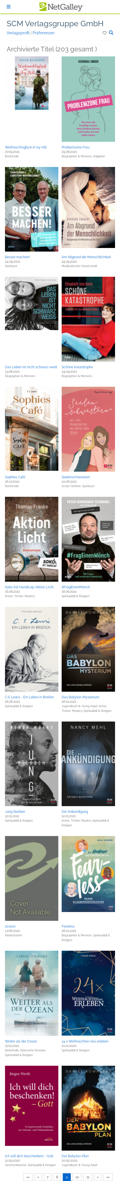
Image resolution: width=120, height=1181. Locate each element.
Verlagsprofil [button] (19, 33)
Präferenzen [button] (43, 33)
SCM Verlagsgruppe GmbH (55, 23)
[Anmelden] (8, 6)
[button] (105, 33)
